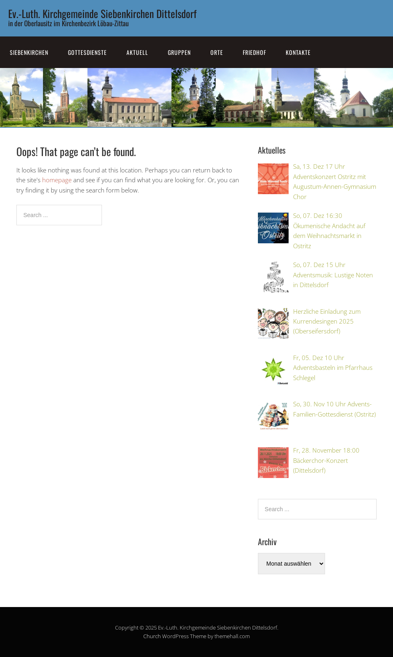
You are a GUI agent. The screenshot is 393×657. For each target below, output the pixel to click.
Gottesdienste (87, 52)
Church (152, 636)
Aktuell (137, 52)
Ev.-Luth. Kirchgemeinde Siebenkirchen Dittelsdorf (102, 13)
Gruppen (179, 52)
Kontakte (298, 52)
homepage (57, 180)
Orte (216, 52)
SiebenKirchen (29, 52)
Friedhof (254, 52)
